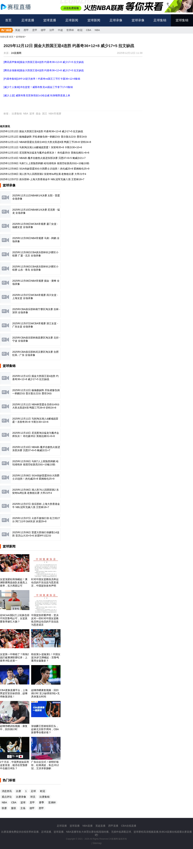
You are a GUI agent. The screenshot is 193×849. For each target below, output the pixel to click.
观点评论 (7, 796)
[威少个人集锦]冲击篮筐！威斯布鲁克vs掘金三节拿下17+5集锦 (38, 87)
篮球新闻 (93, 20)
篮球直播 (49, 20)
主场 (22, 808)
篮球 (31, 113)
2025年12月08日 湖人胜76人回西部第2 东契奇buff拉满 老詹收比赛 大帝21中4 (43, 174)
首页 (8, 20)
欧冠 (79, 30)
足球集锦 (159, 20)
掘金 (38, 113)
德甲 (43, 30)
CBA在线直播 (128, 825)
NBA (97, 30)
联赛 (4, 808)
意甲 (34, 30)
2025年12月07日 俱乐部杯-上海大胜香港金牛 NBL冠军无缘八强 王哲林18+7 (42, 179)
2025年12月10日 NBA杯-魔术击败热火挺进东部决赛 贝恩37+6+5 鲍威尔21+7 (42, 158)
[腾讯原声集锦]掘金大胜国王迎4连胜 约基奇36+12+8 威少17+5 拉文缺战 (44, 62)
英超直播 (100, 825)
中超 (60, 30)
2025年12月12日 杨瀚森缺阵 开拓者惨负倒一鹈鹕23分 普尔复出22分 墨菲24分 (43, 136)
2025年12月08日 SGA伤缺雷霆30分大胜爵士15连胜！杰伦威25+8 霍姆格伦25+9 (44, 168)
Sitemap (97, 843)
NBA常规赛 (55, 113)
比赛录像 (21, 796)
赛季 (41, 802)
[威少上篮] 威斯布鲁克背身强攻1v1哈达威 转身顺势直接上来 (37, 95)
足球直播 (27, 20)
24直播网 (16, 53)
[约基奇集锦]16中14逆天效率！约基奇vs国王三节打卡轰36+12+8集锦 (42, 78)
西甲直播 (113, 825)
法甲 (51, 30)
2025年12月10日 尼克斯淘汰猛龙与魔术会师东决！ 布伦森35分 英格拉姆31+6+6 (44, 152)
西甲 (26, 30)
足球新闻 (71, 20)
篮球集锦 (182, 20)
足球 (33, 791)
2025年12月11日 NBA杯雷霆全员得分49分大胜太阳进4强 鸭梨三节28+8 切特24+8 (45, 142)
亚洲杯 (52, 802)
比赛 (18, 791)
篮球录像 (138, 20)
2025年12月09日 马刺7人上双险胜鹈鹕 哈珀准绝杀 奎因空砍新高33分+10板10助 (44, 163)
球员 (32, 796)
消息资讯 (7, 791)
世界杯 (70, 30)
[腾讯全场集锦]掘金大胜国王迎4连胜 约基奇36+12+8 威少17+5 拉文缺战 (44, 70)
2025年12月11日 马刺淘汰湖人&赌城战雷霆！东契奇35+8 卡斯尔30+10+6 (41, 147)
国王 (44, 113)
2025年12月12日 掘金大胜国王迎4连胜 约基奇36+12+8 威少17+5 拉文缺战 (41, 131)
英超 (17, 30)
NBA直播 (87, 825)
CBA (88, 30)
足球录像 (115, 20)
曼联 (13, 808)
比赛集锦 (17, 113)
